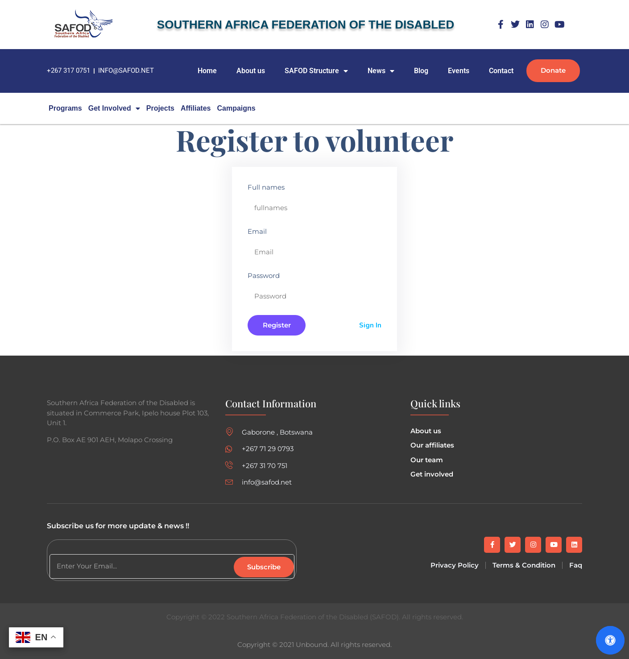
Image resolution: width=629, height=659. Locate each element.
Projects (160, 108)
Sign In (370, 325)
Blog (421, 70)
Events (458, 70)
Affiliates (196, 108)
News (381, 71)
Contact (501, 70)
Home (207, 70)
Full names (266, 187)
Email (257, 231)
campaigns (236, 108)
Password (264, 275)
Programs (65, 108)
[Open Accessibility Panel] (610, 640)
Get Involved (114, 108)
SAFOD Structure (316, 71)
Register (277, 325)
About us (250, 70)
